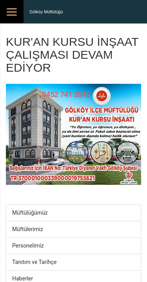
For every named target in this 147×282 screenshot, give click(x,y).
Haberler (22, 278)
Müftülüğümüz (30, 213)
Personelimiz (28, 245)
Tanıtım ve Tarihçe (34, 262)
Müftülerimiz (27, 229)
